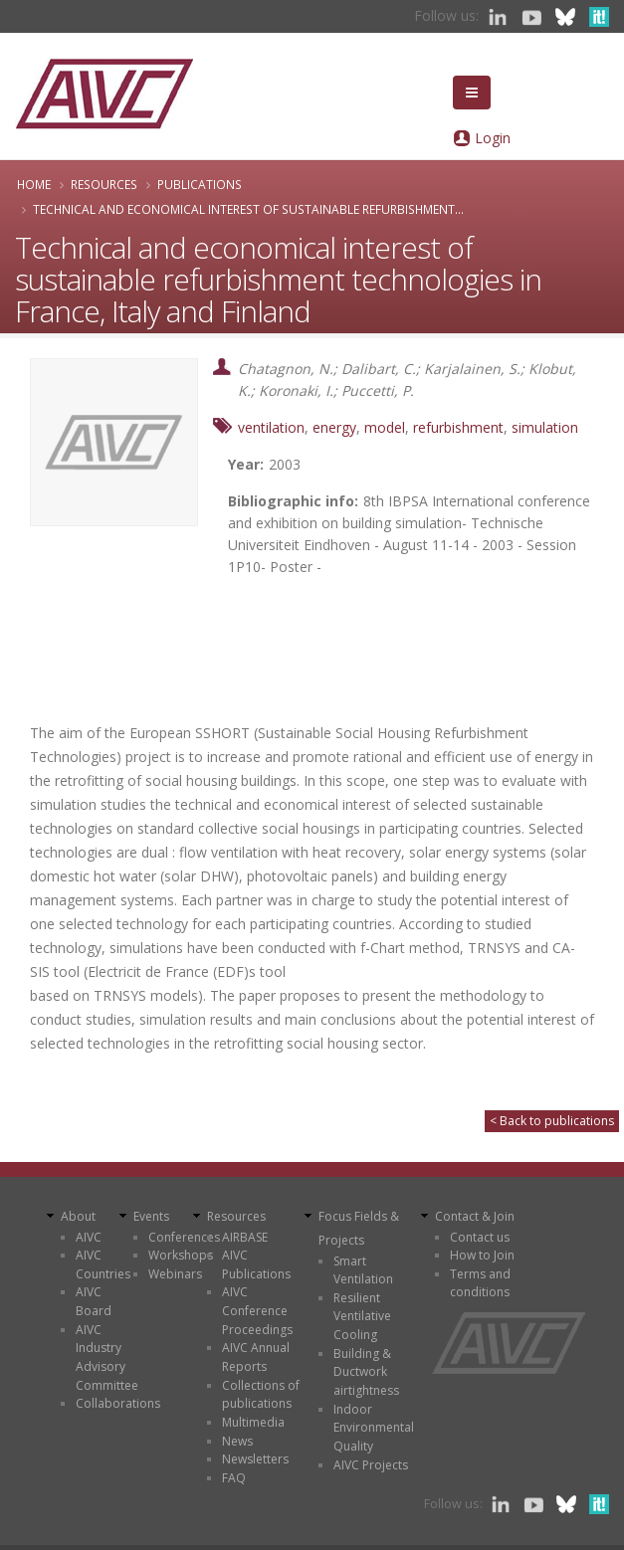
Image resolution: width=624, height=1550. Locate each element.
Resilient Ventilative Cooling (362, 1316)
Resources (104, 184)
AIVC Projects (370, 1464)
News (237, 1441)
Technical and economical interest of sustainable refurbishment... (248, 209)
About (78, 1216)
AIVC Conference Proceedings (257, 1310)
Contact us (480, 1237)
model (384, 427)
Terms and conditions (480, 1283)
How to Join (482, 1255)
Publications (199, 184)
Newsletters (255, 1459)
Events (151, 1216)
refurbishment (458, 427)
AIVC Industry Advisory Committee (107, 1357)
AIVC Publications (256, 1264)
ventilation (271, 427)
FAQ (234, 1477)
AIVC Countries (103, 1264)
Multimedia (253, 1422)
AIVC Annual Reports (256, 1357)
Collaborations (118, 1403)
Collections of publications (261, 1395)
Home (34, 184)
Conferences (184, 1237)
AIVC (89, 1237)
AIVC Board (93, 1301)
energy (334, 427)
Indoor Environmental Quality (373, 1427)
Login (493, 137)
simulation (545, 427)
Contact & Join (475, 1216)
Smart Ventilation (363, 1270)
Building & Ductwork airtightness (366, 1372)
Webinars (175, 1273)
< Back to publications (552, 1120)
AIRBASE (245, 1237)
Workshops (180, 1255)
